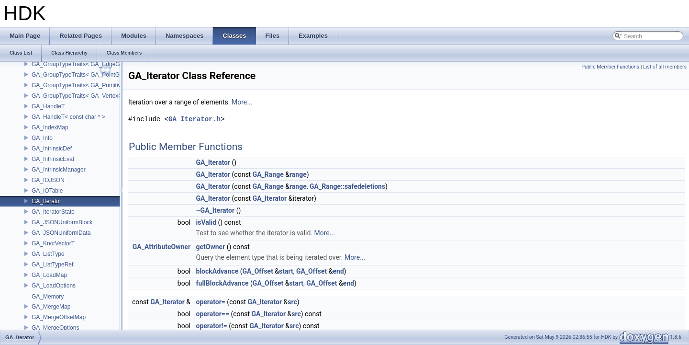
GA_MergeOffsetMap (59, 317)
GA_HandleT (48, 106)
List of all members (665, 67)
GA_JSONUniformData (61, 233)
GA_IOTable (47, 190)
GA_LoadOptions (54, 285)
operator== (212, 314)
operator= (210, 302)
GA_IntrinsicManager (59, 169)
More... (242, 102)
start (286, 271)
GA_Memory (48, 296)
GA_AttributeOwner (161, 247)
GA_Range (268, 174)
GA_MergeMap (51, 306)
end (338, 271)
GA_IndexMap (50, 127)
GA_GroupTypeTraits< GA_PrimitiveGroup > (88, 85)
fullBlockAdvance (222, 283)
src (292, 302)
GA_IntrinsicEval (53, 159)
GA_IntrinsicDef (52, 148)
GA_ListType (48, 254)
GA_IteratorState (53, 211)
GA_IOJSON (48, 180)
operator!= (211, 326)
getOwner (210, 247)
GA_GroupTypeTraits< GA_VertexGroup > (85, 95)
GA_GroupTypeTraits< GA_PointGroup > (84, 74)
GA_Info (42, 138)
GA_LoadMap (49, 275)
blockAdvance (217, 271)
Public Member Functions (610, 67)
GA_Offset (258, 271)
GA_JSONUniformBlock (62, 222)
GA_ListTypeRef (52, 264)
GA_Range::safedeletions (347, 186)
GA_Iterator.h (194, 119)
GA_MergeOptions (55, 327)
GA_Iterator (46, 201)
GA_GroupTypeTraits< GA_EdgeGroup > (84, 64)
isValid (206, 222)
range (298, 174)
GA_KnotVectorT (53, 243)
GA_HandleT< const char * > (68, 117)
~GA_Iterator (215, 210)
